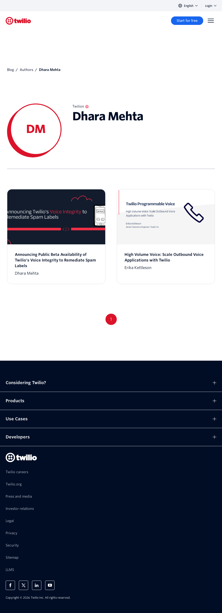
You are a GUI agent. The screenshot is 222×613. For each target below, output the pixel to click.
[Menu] (210, 20)
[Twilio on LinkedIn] (36, 585)
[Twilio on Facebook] (10, 585)
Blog (10, 70)
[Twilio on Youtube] (50, 585)
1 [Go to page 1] (111, 319)
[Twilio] (18, 20)
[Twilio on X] (23, 585)
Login (210, 6)
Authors (26, 70)
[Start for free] (187, 20)
